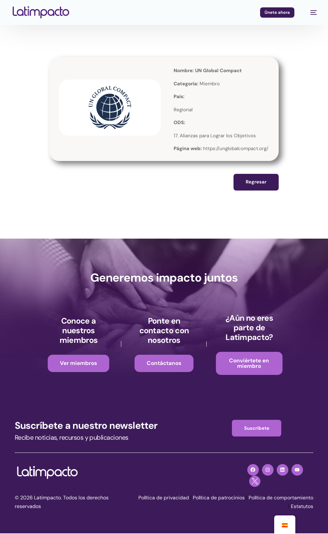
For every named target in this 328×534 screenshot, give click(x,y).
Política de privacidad (202, 498)
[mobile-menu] (310, 12)
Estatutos (302, 507)
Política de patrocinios (258, 498)
